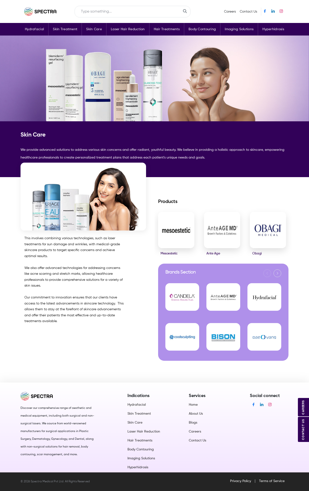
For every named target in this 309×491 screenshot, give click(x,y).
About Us (196, 413)
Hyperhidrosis (273, 29)
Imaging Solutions (239, 29)
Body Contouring (202, 29)
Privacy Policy (240, 481)
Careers (230, 11)
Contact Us (248, 11)
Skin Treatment (65, 29)
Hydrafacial (34, 29)
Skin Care (94, 29)
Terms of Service (272, 481)
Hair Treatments (167, 29)
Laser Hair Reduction (128, 29)
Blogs (193, 422)
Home (193, 404)
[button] (277, 273)
